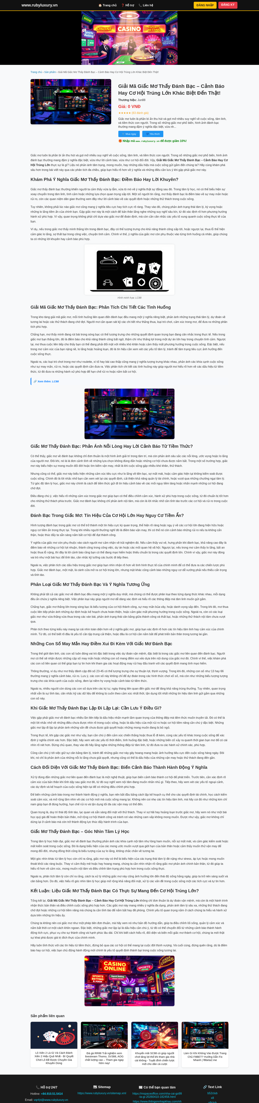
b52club (212, 1093)
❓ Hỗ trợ (127, 5)
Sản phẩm (50, 72)
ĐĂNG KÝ (228, 4)
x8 (212, 1097)
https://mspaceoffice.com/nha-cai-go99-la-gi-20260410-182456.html (157, 1095)
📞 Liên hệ (145, 5)
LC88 (55, 381)
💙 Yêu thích (153, 134)
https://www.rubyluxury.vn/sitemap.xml (102, 1093)
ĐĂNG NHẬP (205, 5)
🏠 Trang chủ (107, 5)
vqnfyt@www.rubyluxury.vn (51, 1099)
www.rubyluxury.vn (40, 5)
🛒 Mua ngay (129, 134)
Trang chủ (36, 72)
